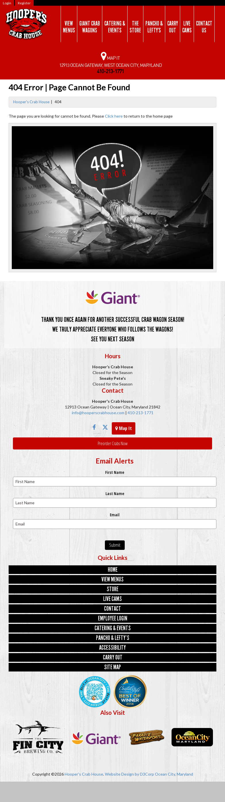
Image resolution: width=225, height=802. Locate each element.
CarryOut (172, 27)
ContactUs (204, 27)
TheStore (135, 27)
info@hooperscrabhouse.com (98, 412)
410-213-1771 (140, 412)
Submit (114, 545)
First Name (114, 472)
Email (115, 514)
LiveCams (187, 27)
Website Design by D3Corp (129, 774)
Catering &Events (114, 27)
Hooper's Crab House (31, 102)
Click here (114, 116)
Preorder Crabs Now (113, 443)
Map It (123, 428)
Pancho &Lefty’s (154, 27)
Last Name (114, 493)
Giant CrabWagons (89, 27)
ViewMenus (69, 27)
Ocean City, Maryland (174, 774)
